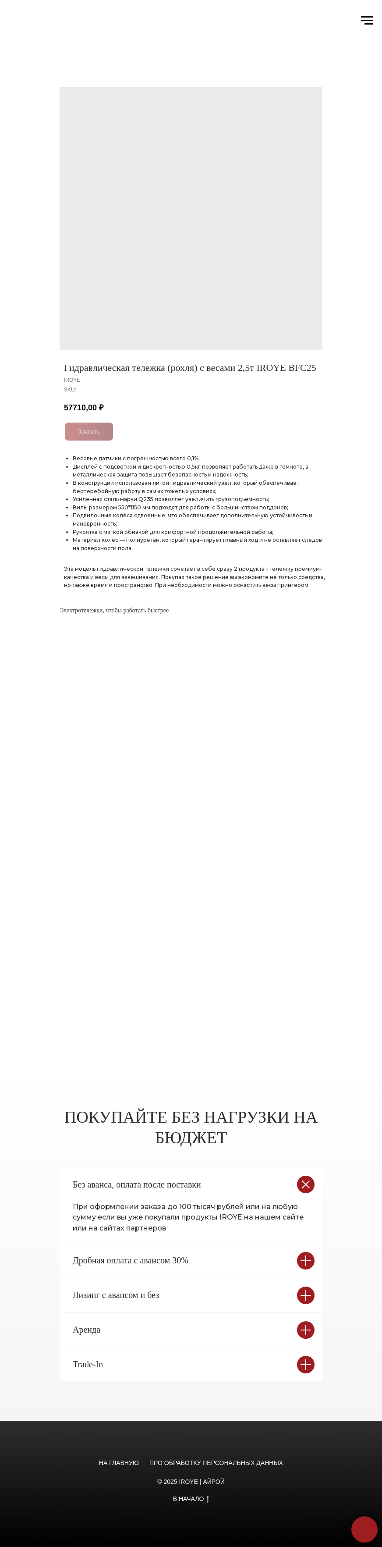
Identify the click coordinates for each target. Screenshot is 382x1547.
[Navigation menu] (367, 20)
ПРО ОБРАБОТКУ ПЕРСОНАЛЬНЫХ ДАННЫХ (216, 1462)
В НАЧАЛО (191, 1499)
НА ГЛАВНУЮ (119, 1462)
